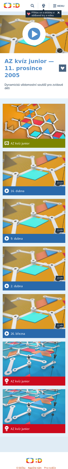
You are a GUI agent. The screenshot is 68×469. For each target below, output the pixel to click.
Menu (58, 5)
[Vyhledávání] (32, 6)
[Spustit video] (34, 34)
